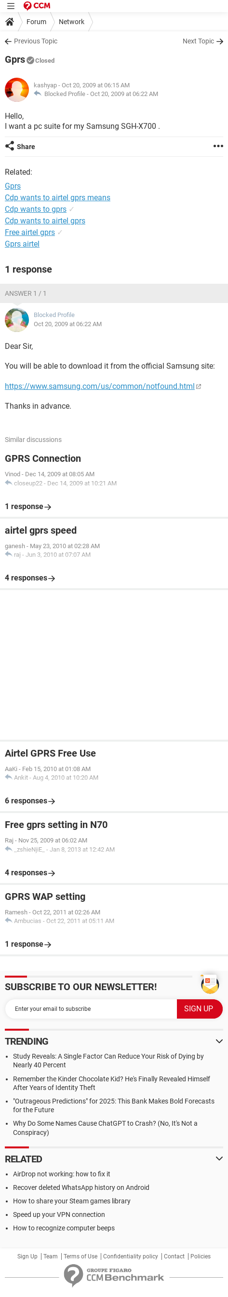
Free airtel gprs (30, 232)
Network (71, 22)
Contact (174, 1256)
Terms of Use (80, 1256)
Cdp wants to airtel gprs (45, 220)
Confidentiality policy (130, 1256)
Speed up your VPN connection (59, 1214)
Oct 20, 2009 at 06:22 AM (124, 93)
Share (26, 147)
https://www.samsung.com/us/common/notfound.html (100, 386)
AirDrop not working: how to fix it (61, 1174)
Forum (36, 22)
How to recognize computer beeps (64, 1228)
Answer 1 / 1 (26, 293)
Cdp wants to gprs (36, 209)
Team (50, 1256)
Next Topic (198, 41)
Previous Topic (35, 41)
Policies (200, 1256)
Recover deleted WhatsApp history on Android (81, 1187)
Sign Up (27, 1256)
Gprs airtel (22, 243)
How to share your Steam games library (72, 1201)
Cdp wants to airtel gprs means (57, 197)
